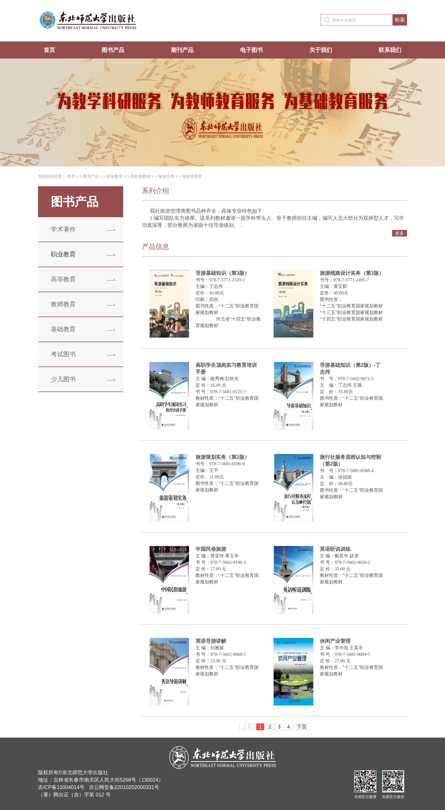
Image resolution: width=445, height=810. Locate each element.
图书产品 (113, 50)
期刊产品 (182, 50)
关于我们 (320, 50)
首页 (49, 50)
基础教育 (63, 329)
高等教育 (63, 279)
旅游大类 (166, 176)
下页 (302, 727)
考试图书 (63, 354)
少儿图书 (63, 379)
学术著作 (63, 229)
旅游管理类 (192, 176)
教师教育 (63, 304)
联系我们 (390, 50)
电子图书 (251, 50)
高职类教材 (140, 176)
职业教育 (115, 176)
